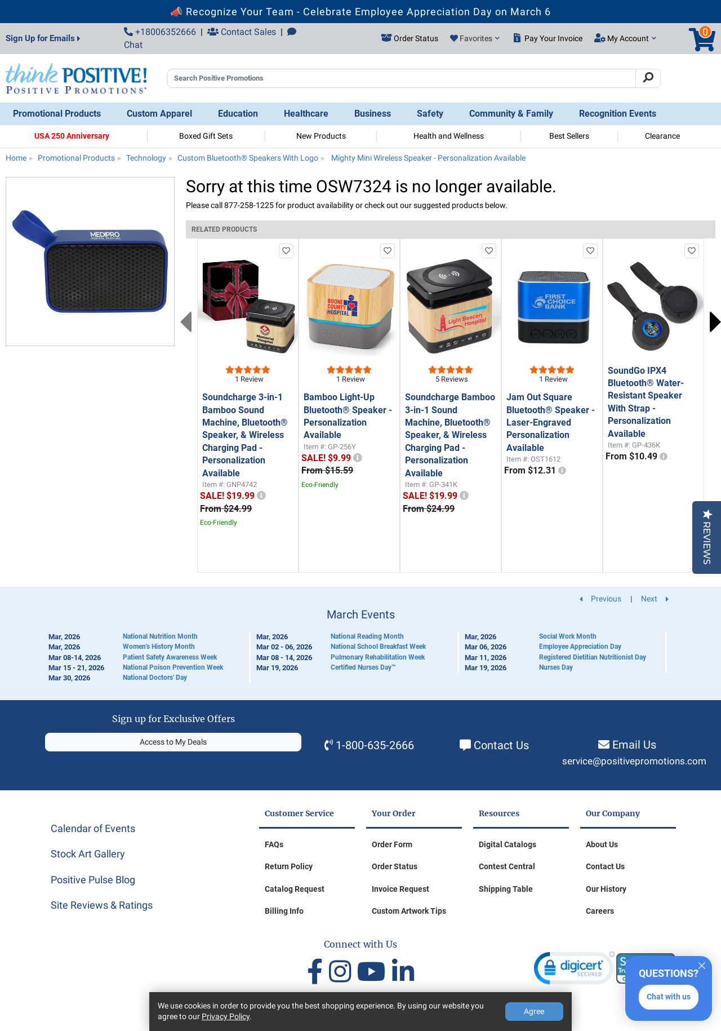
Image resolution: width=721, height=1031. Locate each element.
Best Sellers (569, 135)
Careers (600, 910)
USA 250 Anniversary (71, 135)
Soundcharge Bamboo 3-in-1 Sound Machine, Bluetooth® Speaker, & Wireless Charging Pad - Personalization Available (450, 435)
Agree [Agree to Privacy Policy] (534, 1011)
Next (715, 322)
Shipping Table (506, 888)
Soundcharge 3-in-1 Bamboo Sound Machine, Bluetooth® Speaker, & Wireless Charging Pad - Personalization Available (245, 435)
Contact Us (501, 745)
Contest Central (507, 866)
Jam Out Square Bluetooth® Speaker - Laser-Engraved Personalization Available (550, 422)
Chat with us (669, 996)
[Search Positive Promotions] (401, 78)
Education (238, 113)
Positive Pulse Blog (93, 880)
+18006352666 (160, 31)
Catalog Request (294, 888)
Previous (186, 322)
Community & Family (511, 113)
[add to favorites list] (286, 251)
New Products (321, 135)
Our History (606, 888)
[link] (574, 970)
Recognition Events (617, 113)
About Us (602, 844)
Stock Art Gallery (88, 854)
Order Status (394, 866)
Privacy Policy (226, 1016)
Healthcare (306, 113)
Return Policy (289, 866)
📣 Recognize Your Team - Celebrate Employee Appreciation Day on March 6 (360, 11)
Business (372, 113)
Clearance (662, 135)
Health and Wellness (448, 135)
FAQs (274, 844)
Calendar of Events (93, 828)
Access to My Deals (173, 741)
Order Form (392, 844)
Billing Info (284, 910)
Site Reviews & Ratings (102, 905)
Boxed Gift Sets (206, 135)
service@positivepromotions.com (634, 761)
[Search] (648, 78)
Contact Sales (241, 31)
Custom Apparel (159, 113)
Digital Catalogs (507, 844)
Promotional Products (57, 113)
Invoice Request (400, 888)
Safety (430, 113)
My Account (625, 38)
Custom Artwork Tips (409, 910)
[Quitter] (702, 964)
